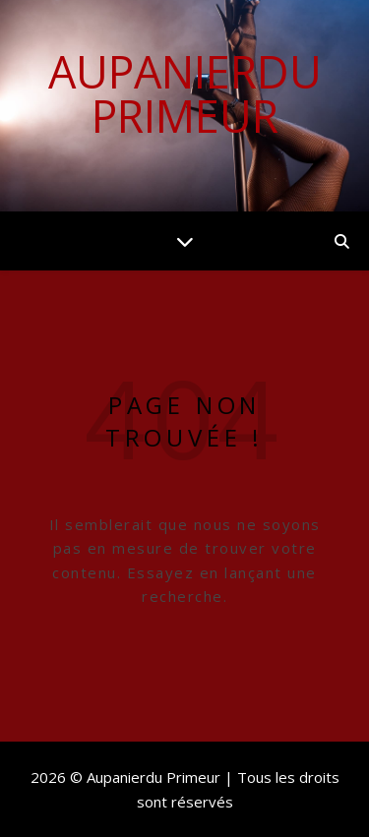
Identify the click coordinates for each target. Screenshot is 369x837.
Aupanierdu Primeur (185, 93)
